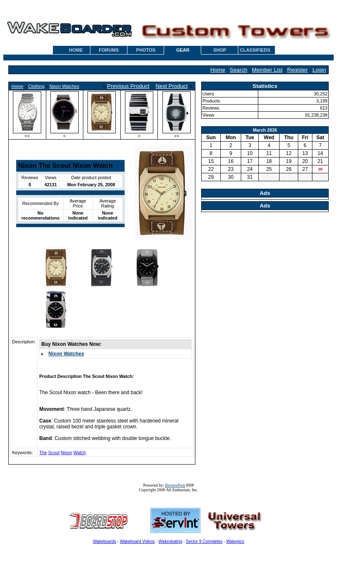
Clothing (36, 86)
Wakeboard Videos (137, 541)
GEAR (183, 50)
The (43, 452)
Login (319, 70)
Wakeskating (170, 541)
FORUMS (109, 50)
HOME (76, 50)
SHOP (219, 50)
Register (297, 70)
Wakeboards (104, 541)
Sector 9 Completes (204, 541)
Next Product (171, 86)
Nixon (66, 452)
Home (217, 70)
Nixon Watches (64, 86)
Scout (54, 452)
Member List (267, 70)
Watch (79, 452)
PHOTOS (145, 50)
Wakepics (235, 541)
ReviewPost (175, 485)
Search (238, 70)
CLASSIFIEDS (255, 50)
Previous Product (128, 86)
